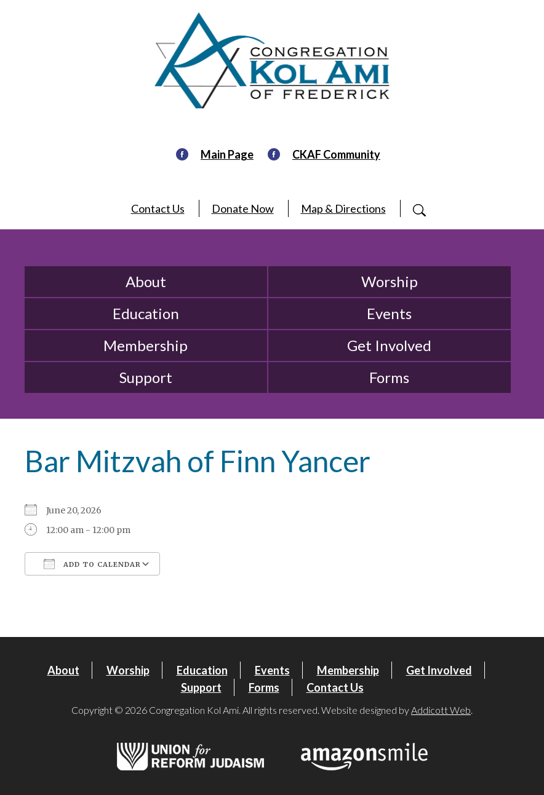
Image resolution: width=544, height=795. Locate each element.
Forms (389, 377)
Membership (145, 345)
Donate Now (243, 208)
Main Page (227, 154)
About (146, 281)
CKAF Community (336, 154)
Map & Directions (343, 208)
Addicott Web (441, 710)
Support (145, 377)
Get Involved (389, 345)
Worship (389, 281)
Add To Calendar (92, 563)
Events (389, 313)
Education (146, 313)
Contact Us (158, 208)
